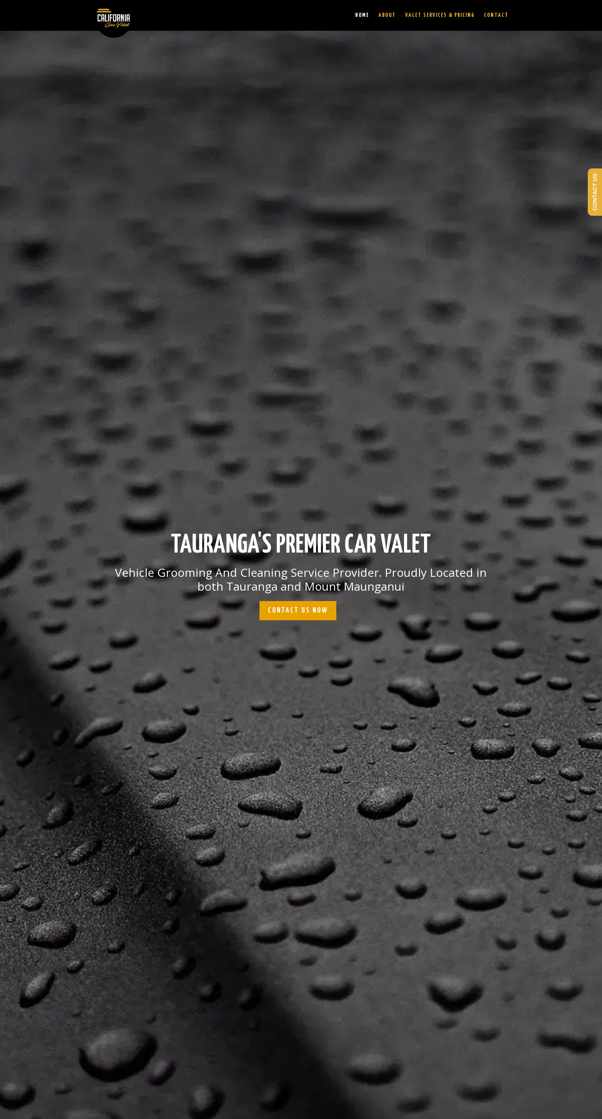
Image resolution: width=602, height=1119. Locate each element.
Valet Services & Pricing (440, 15)
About (387, 15)
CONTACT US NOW (298, 610)
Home (362, 15)
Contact (496, 15)
